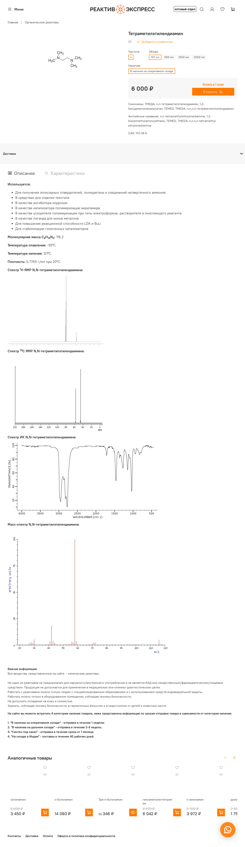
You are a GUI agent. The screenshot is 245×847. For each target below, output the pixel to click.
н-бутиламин (64, 802)
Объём (153, 52)
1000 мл (184, 57)
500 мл (169, 57)
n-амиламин (204, 802)
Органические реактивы (42, 22)
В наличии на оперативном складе (151, 71)
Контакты (14, 836)
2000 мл (199, 57)
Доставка (31, 836)
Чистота (133, 52)
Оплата (48, 836)
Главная (13, 22)
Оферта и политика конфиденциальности (86, 836)
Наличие (134, 65)
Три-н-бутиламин (114, 802)
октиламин (15, 802)
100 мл (155, 57)
